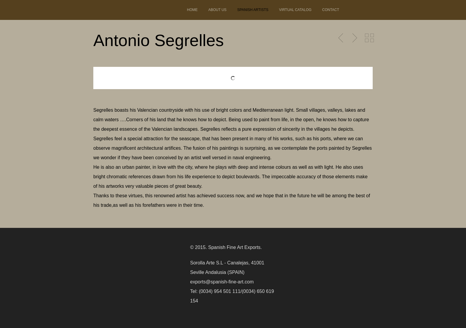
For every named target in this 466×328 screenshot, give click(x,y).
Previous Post (341, 38)
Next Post (354, 38)
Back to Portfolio (369, 38)
